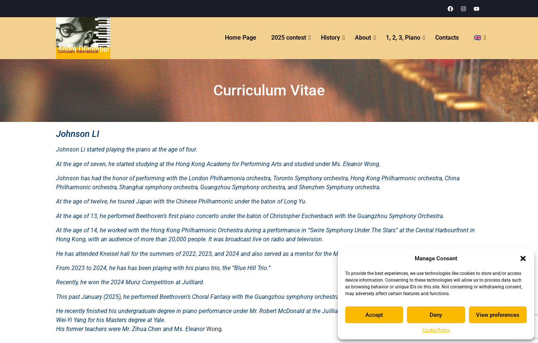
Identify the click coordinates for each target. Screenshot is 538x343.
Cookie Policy (436, 330)
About (363, 37)
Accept (374, 315)
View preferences (497, 315)
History (331, 37)
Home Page (240, 37)
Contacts (447, 37)
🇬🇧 (478, 37)
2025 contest (289, 37)
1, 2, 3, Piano (403, 37)
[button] (523, 258)
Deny (436, 315)
